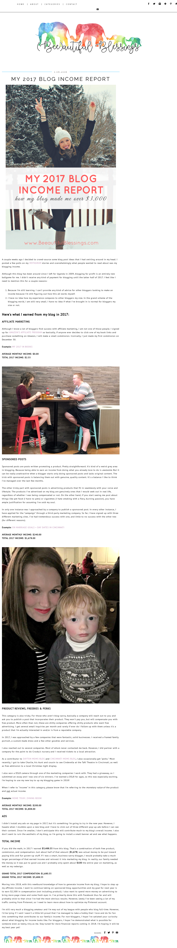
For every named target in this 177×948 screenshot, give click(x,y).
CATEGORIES (52, 4)
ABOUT (34, 4)
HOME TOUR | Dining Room (27, 798)
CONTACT (71, 4)
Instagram (35, 263)
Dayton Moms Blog (34, 758)
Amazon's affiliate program (25, 332)
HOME (20, 4)
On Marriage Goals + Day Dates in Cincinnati (38, 527)
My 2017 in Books (22, 346)
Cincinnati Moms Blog (63, 758)
